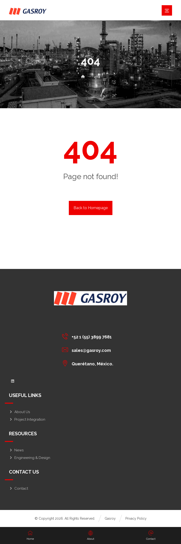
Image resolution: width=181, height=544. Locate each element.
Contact (18, 488)
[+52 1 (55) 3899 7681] (88, 336)
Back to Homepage (91, 208)
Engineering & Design (29, 458)
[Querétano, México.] (88, 363)
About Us (19, 412)
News (16, 450)
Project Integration (27, 419)
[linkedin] (12, 381)
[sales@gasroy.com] (88, 349)
